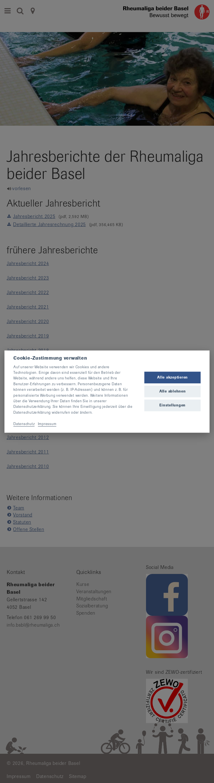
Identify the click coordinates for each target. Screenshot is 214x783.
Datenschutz (24, 423)
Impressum (47, 423)
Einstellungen (172, 405)
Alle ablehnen (172, 391)
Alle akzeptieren (172, 377)
